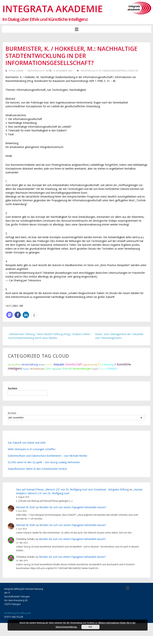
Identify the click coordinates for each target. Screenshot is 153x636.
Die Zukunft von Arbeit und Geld (26, 442)
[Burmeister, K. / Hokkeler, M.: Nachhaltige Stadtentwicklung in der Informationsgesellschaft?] (62, 70)
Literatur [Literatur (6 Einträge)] (49, 365)
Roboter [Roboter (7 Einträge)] (26, 369)
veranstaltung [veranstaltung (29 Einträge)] (29, 364)
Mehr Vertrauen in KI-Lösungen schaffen (31, 449)
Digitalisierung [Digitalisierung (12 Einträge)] (90, 364)
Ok (90, 627)
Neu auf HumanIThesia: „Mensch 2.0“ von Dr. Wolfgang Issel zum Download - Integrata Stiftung (72, 489)
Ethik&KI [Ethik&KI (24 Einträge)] (112, 368)
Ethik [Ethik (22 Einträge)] (48, 368)
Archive (12, 413)
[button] (76, 29)
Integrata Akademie (52, 8)
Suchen (12, 388)
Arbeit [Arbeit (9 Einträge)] (42, 364)
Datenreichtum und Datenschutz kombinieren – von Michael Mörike (47, 455)
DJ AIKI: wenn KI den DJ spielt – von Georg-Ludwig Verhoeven (44, 462)
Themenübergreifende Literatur (120, 70)
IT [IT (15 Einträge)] (115, 364)
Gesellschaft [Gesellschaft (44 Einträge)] (73, 364)
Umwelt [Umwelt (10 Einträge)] (103, 368)
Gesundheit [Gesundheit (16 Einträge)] (14, 364)
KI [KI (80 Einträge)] (99, 364)
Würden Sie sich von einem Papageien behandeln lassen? (72, 507)
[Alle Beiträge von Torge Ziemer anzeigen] (14, 70)
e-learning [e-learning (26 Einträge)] (108, 364)
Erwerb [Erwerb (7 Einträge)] (95, 369)
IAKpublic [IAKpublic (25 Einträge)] (59, 364)
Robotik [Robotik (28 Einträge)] (67, 368)
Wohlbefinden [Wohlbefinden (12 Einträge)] (37, 368)
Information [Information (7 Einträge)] (57, 369)
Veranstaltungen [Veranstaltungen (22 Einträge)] (82, 368)
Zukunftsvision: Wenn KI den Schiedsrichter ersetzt (37, 468)
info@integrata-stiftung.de (17, 613)
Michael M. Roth (25, 507)
